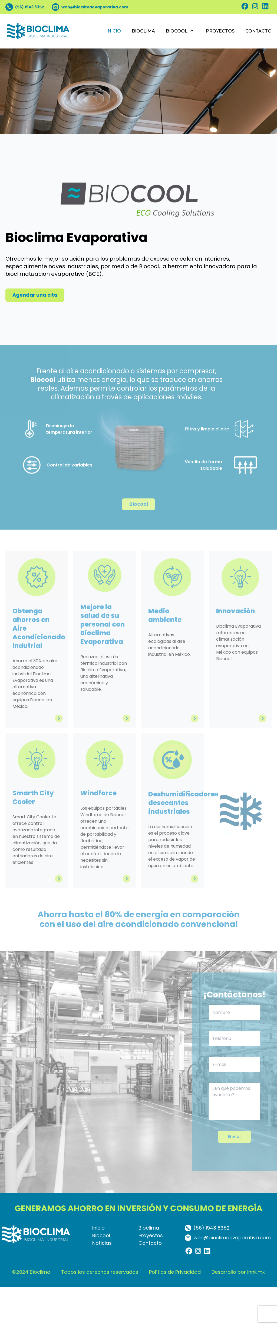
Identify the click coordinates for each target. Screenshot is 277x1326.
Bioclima (148, 1267)
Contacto (150, 1282)
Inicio (98, 1267)
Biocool (101, 1274)
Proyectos (150, 1274)
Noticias (102, 1282)
